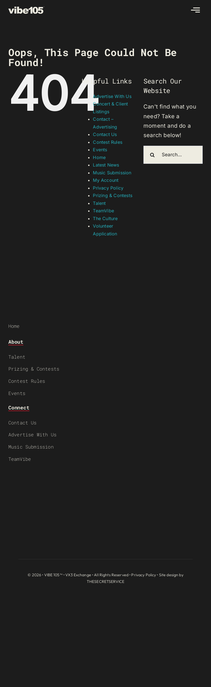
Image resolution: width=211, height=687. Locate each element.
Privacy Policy (108, 188)
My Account (105, 180)
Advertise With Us (112, 96)
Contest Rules (107, 142)
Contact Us (105, 134)
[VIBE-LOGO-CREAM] (26, 9)
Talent (99, 203)
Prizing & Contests (112, 195)
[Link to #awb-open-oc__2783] (195, 10)
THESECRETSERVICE (105, 581)
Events (100, 149)
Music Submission (112, 172)
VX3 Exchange (78, 574)
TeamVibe (103, 210)
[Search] (152, 155)
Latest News (106, 165)
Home (99, 157)
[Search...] (173, 155)
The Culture (105, 218)
